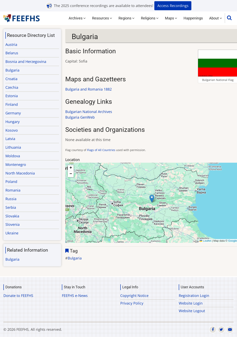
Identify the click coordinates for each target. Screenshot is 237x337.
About (215, 18)
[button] (151, 199)
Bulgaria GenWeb (80, 117)
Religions (150, 18)
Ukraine (11, 233)
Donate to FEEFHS (18, 295)
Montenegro (15, 164)
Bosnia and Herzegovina (25, 61)
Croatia (11, 78)
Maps (171, 18)
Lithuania (13, 147)
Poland (11, 181)
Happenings (193, 18)
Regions (126, 18)
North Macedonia (20, 173)
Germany (13, 113)
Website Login (191, 303)
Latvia (10, 138)
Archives (77, 18)
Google (232, 240)
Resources (102, 18)
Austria (11, 44)
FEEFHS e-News (75, 295)
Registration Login (194, 295)
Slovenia (12, 224)
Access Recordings (173, 5)
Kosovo (11, 130)
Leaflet (205, 240)
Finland (11, 104)
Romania (12, 190)
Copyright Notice (134, 295)
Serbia (10, 207)
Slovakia (12, 216)
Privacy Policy (131, 303)
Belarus (11, 52)
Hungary (12, 121)
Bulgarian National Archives (88, 111)
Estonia (11, 95)
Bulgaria (75, 258)
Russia (10, 198)
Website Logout (192, 310)
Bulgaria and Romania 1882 (88, 89)
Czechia (11, 87)
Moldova (12, 155)
